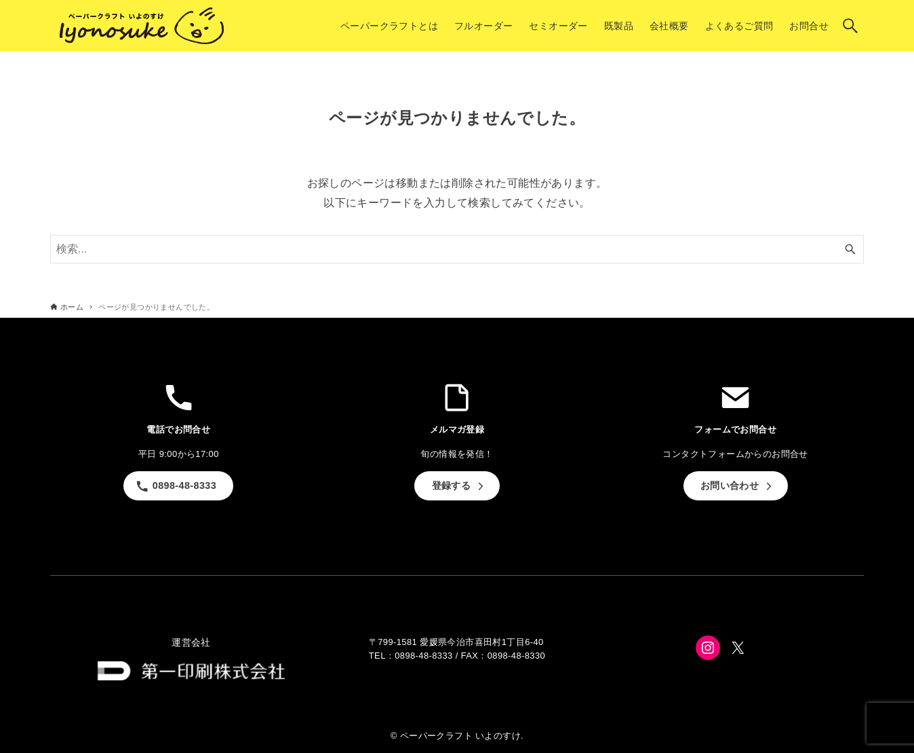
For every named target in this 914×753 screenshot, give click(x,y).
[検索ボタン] (850, 25)
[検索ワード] (457, 249)
